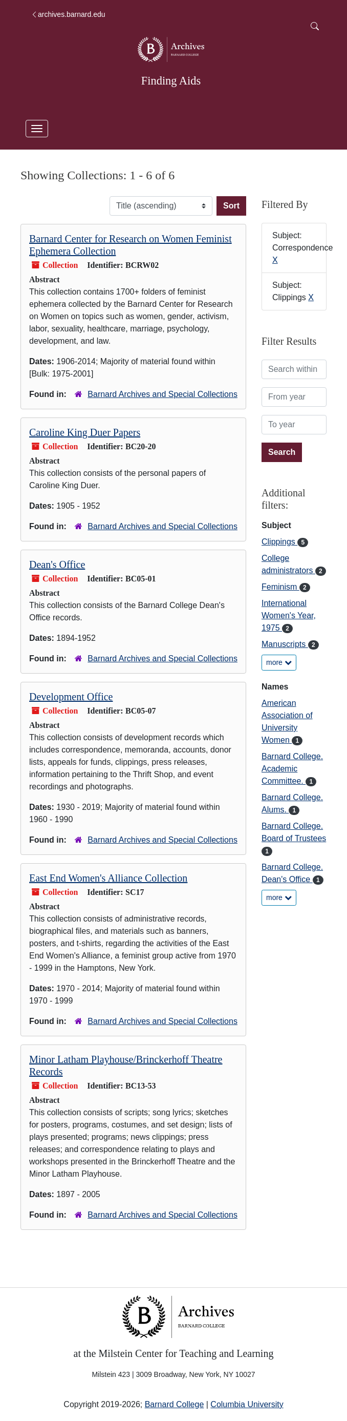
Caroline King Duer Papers (84, 432)
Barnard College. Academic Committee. (292, 768)
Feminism (280, 586)
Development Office (71, 696)
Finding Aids (171, 80)
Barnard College (174, 1404)
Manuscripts (285, 644)
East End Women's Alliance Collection (108, 878)
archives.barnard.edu (68, 14)
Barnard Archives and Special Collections (162, 394)
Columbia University (246, 1404)
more (279, 662)
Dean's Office (57, 564)
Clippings (279, 541)
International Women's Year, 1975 (289, 615)
